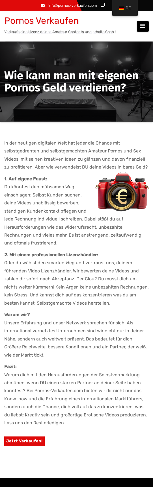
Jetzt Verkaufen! (24, 441)
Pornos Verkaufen (41, 20)
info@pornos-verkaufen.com (69, 5)
